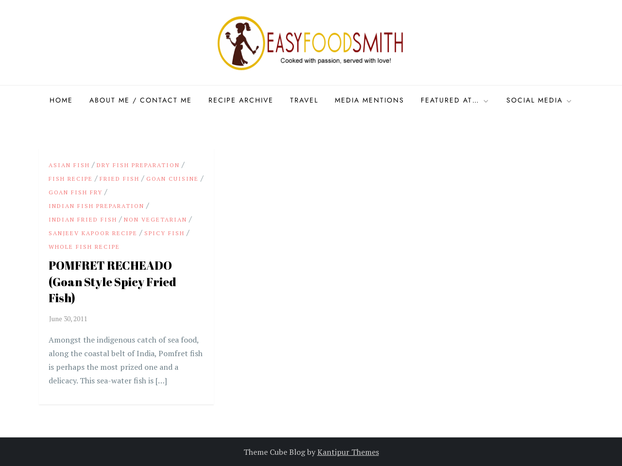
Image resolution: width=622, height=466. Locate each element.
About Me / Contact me (140, 100)
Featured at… (455, 100)
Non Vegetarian (155, 219)
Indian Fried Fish (83, 219)
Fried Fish (119, 178)
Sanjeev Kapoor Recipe (93, 233)
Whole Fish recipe (84, 246)
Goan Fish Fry (76, 192)
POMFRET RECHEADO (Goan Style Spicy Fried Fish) (112, 282)
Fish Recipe (71, 178)
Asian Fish (69, 165)
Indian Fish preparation (96, 205)
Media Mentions (369, 100)
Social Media (539, 100)
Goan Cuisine (172, 178)
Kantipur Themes (348, 452)
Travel (304, 100)
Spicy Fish (164, 233)
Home (61, 100)
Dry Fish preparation (138, 165)
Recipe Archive (241, 100)
